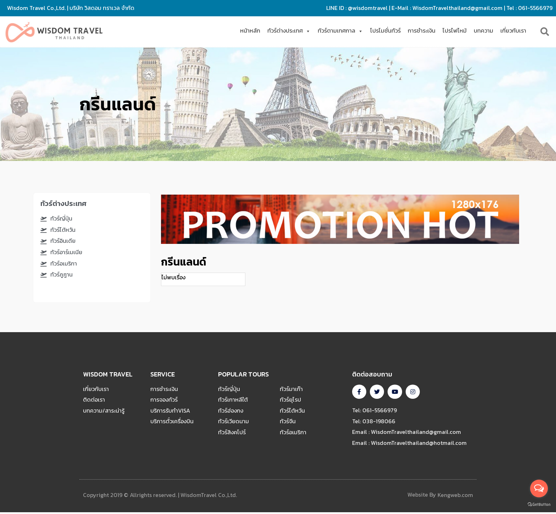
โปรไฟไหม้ (455, 30)
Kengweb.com (455, 496)
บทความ (483, 30)
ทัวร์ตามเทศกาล (340, 30)
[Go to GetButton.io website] (539, 504)
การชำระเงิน (421, 30)
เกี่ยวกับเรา (513, 30)
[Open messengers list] (539, 488)
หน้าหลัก (250, 30)
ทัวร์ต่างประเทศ (289, 30)
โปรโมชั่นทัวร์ (385, 30)
